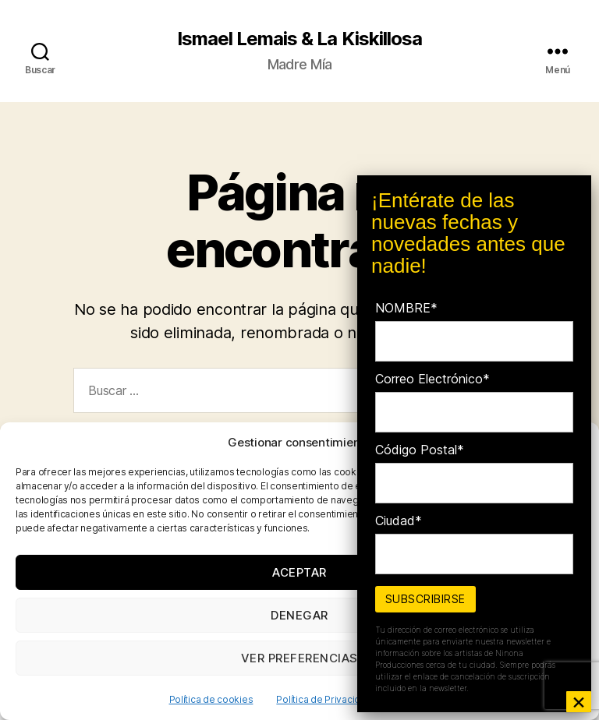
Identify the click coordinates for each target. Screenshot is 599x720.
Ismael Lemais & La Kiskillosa (299, 39)
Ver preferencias (299, 658)
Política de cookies (211, 699)
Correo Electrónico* (432, 378)
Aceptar (299, 572)
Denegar (299, 615)
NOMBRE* (406, 308)
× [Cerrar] (579, 701)
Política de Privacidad (323, 699)
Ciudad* (398, 520)
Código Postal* (419, 449)
